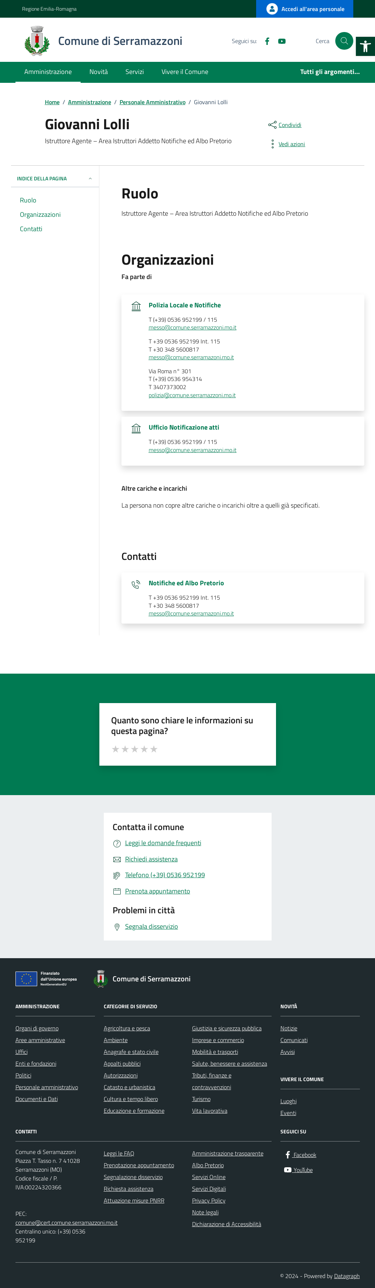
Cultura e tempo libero (131, 1098)
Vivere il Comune (185, 72)
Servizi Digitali (209, 1188)
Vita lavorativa (209, 1110)
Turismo (201, 1098)
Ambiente (116, 1039)
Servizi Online (209, 1176)
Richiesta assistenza (128, 1188)
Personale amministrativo (46, 1087)
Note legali (205, 1212)
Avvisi (287, 1051)
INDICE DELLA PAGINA (55, 178)
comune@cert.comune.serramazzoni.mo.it (66, 1222)
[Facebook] (264, 41)
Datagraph (347, 1275)
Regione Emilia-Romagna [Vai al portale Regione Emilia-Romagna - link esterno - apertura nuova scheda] (49, 9)
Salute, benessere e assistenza (229, 1063)
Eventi (288, 1112)
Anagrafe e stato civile (131, 1051)
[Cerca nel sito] (344, 41)
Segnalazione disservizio (133, 1176)
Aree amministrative (40, 1039)
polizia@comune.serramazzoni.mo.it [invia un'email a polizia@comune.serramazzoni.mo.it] (192, 395)
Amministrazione (48, 72)
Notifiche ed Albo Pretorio (186, 583)
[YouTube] (279, 41)
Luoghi (288, 1101)
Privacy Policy (209, 1200)
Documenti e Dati (36, 1098)
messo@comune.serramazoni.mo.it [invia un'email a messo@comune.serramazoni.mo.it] (191, 357)
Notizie (288, 1028)
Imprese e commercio (218, 1039)
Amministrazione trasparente (227, 1153)
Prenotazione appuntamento (139, 1165)
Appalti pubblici (122, 1063)
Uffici (21, 1051)
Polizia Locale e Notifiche (185, 305)
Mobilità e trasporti (215, 1051)
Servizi (134, 72)
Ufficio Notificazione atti (184, 427)
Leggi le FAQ (119, 1153)
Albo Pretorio (208, 1165)
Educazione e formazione (134, 1110)
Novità (98, 72)
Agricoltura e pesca (127, 1028)
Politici (23, 1075)
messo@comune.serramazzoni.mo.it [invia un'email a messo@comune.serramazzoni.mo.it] (193, 328)
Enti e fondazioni (35, 1063)
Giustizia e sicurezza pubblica (227, 1028)
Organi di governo (37, 1028)
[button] (365, 46)
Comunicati (294, 1039)
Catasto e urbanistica (129, 1087)
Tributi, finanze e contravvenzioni (211, 1081)
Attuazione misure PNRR (134, 1200)
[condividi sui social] (284, 125)
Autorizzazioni (121, 1075)
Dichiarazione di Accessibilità (226, 1224)
